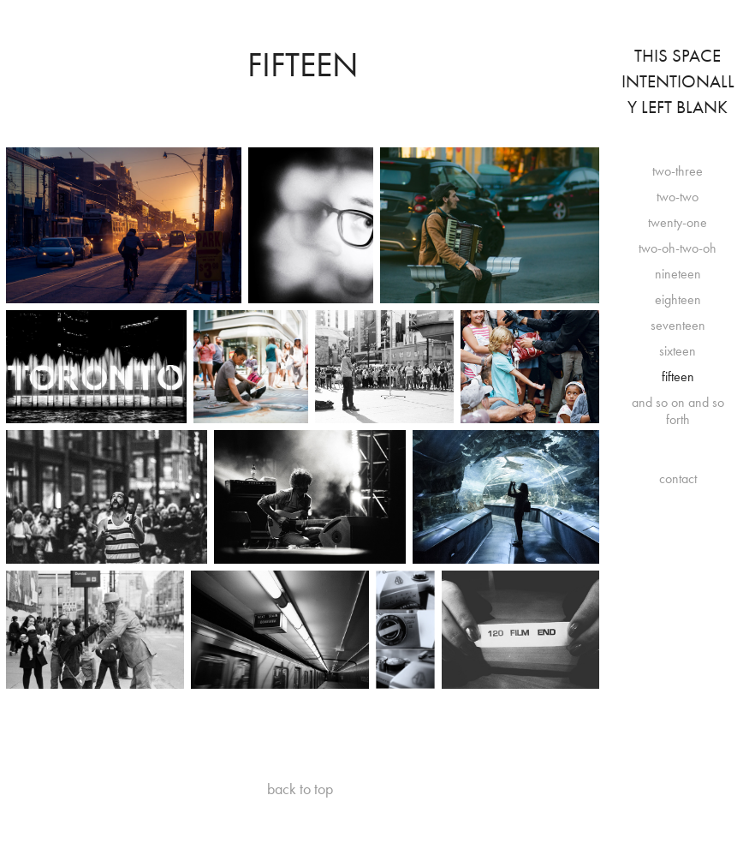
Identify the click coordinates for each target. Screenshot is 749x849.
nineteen (678, 274)
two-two (677, 196)
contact (678, 478)
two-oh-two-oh (677, 248)
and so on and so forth (678, 410)
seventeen (678, 325)
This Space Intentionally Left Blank (677, 81)
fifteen (678, 376)
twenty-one (677, 222)
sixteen (677, 351)
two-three (677, 171)
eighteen (678, 299)
